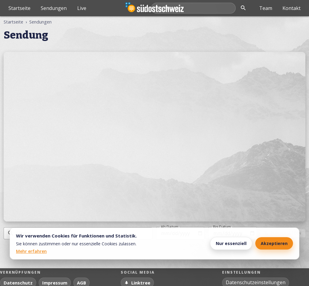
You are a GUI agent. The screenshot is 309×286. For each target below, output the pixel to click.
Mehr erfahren (31, 251)
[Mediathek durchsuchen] (193, 8)
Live (81, 8)
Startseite (19, 8)
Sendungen (54, 8)
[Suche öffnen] (243, 8)
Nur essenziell (231, 243)
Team (265, 8)
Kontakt (291, 8)
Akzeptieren (274, 243)
